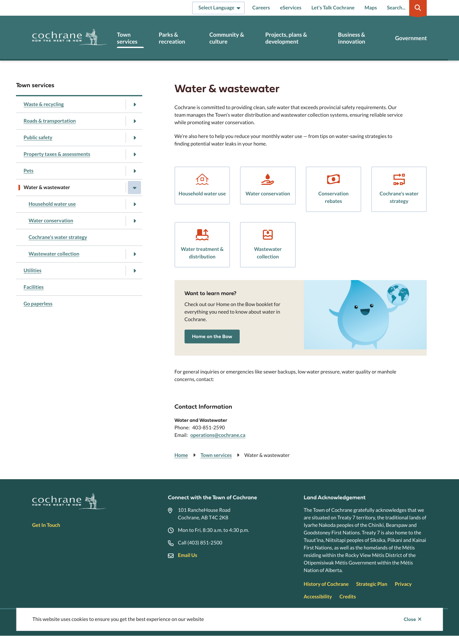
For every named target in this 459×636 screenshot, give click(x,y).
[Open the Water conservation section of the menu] (134, 220)
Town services (127, 38)
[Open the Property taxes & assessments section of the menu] (134, 154)
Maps (371, 8)
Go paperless (37, 304)
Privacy (403, 584)
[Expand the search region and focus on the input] (405, 8)
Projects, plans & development (286, 38)
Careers (261, 8)
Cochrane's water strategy (58, 237)
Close (410, 619)
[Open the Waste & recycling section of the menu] (134, 104)
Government (411, 38)
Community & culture (226, 38)
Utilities (32, 270)
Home (181, 455)
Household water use (52, 204)
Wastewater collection (54, 254)
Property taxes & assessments (56, 154)
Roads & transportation (49, 121)
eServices (290, 8)
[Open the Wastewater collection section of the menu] (134, 254)
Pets (28, 171)
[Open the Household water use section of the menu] (134, 204)
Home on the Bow (212, 336)
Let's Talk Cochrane (333, 8)
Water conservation (51, 221)
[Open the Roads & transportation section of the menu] (134, 121)
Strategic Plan (371, 584)
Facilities (33, 287)
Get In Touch (46, 525)
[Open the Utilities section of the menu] (134, 270)
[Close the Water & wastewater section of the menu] (134, 187)
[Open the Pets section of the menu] (134, 171)
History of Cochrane (326, 584)
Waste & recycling (43, 104)
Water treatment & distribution (202, 253)
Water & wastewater (46, 187)
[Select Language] (218, 8)
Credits (348, 597)
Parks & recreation (172, 38)
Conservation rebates (333, 197)
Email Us (187, 555)
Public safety (37, 137)
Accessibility (318, 597)
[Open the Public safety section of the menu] (134, 137)
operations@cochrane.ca (217, 435)
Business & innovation (351, 38)
